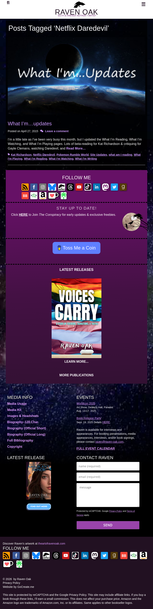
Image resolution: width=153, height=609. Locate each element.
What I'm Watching (61, 158)
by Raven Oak (22, 579)
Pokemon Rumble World (73, 154)
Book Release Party (88, 418)
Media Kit (14, 410)
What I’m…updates (30, 124)
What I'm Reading (35, 158)
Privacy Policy (115, 511)
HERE (23, 214)
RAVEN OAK (76, 12)
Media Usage (17, 403)
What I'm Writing (86, 158)
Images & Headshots (22, 416)
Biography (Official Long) (26, 434)
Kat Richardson (21, 154)
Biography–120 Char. (23, 422)
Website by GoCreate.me (18, 586)
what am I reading (120, 154)
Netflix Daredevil (44, 154)
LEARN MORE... (77, 361)
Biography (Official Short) (26, 428)
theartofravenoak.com (51, 543)
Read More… (76, 148)
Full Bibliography (20, 440)
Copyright (14, 446)
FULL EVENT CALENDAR (95, 448)
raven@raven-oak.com (109, 441)
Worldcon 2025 (85, 403)
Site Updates (98, 154)
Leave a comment (57, 131)
